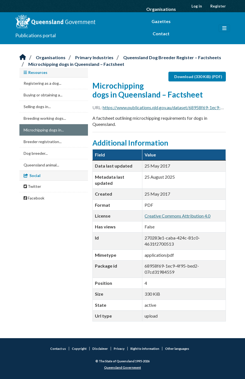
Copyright (79, 348)
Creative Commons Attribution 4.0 (177, 215)
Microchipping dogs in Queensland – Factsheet (76, 64)
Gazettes (161, 21)
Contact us (58, 348)
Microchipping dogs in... (44, 130)
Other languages (177, 348)
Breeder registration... (43, 141)
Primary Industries (94, 57)
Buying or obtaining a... (43, 95)
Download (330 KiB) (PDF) (198, 76)
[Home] (22, 57)
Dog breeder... (36, 153)
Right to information (144, 348)
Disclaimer (100, 348)
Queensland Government (122, 367)
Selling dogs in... (37, 106)
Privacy (119, 348)
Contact (161, 33)
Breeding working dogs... (45, 118)
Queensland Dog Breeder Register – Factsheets (172, 57)
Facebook (34, 198)
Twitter (32, 186)
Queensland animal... (41, 165)
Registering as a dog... (42, 83)
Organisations (161, 9)
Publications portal (35, 35)
